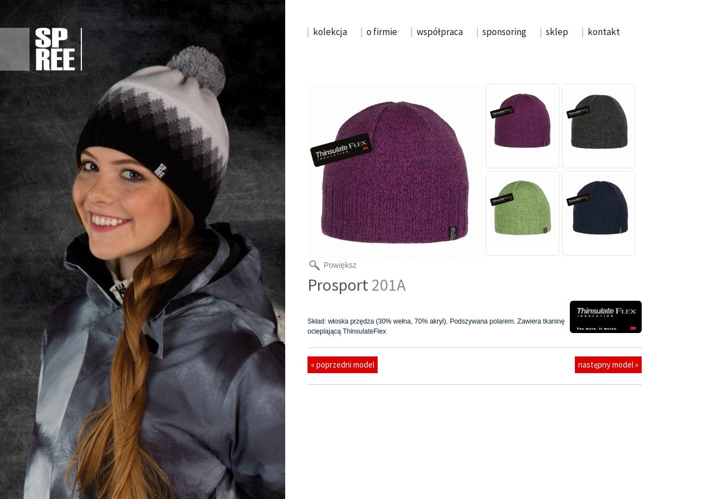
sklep (557, 32)
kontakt (604, 32)
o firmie (382, 32)
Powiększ (340, 265)
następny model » (608, 364)
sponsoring (504, 32)
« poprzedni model (342, 364)
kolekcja (330, 32)
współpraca (440, 32)
